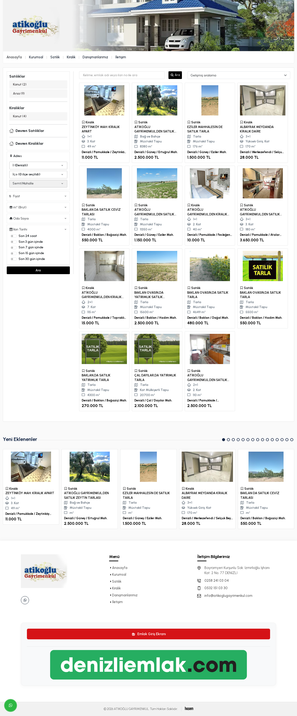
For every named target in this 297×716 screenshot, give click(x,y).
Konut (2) (19, 84)
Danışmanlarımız (95, 57)
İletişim (120, 57)
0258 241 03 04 (216, 580)
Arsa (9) (19, 93)
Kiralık (71, 57)
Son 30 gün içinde (32, 259)
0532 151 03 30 (216, 588)
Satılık (55, 57)
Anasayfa (14, 57)
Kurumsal (36, 57)
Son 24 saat (28, 236)
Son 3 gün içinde (31, 242)
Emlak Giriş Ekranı (149, 634)
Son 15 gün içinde (31, 253)
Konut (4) (19, 116)
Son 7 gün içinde (31, 247)
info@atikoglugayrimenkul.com (228, 596)
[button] (223, 439)
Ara (38, 270)
